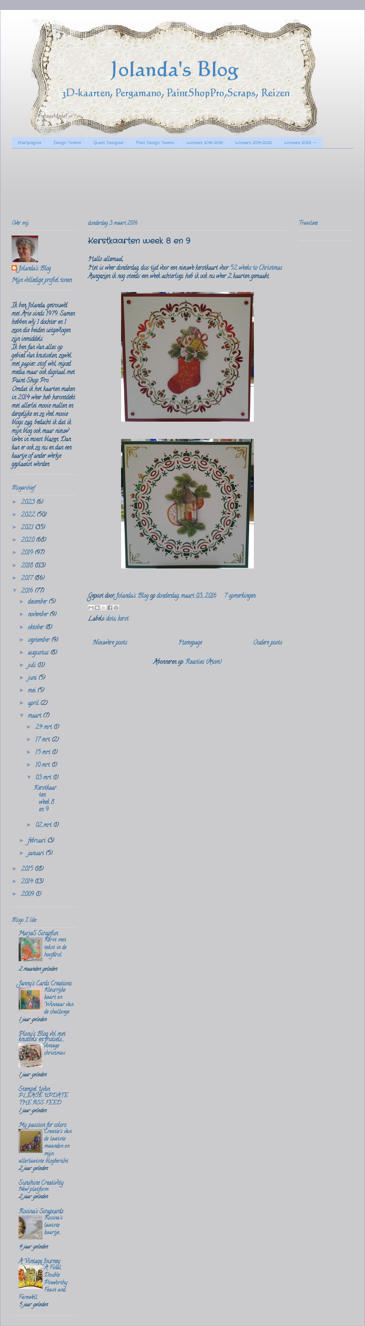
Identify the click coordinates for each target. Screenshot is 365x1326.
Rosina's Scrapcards (41, 1212)
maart (35, 716)
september (39, 640)
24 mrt (44, 727)
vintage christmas (54, 1050)
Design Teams (67, 143)
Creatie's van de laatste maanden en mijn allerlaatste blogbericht (45, 1147)
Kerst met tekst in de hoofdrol (55, 947)
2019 (28, 553)
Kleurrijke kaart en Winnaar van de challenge (58, 1001)
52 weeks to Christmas (256, 268)
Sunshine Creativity (41, 1183)
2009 (28, 894)
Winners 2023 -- (300, 143)
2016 (28, 591)
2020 (28, 540)
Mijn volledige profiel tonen (42, 280)
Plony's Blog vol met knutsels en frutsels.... (42, 1037)
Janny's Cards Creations (45, 984)
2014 (28, 882)
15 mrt (43, 753)
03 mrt (44, 778)
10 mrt (43, 765)
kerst (123, 619)
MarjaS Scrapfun (38, 934)
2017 (27, 578)
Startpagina (29, 143)
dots (110, 619)
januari (36, 854)
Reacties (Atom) (203, 662)
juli (32, 665)
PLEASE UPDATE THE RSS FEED (43, 1100)
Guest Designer (108, 143)
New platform (33, 1189)
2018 (28, 566)
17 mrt (43, 740)
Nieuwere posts (110, 643)
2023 (28, 502)
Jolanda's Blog (34, 269)
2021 (28, 528)
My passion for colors (42, 1125)
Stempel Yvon (34, 1089)
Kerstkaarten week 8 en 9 (139, 241)
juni (33, 678)
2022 (28, 515)
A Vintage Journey (39, 1262)
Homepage (190, 643)
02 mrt (44, 825)
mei (32, 691)
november (38, 615)
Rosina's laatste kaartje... (53, 1225)
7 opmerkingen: (240, 596)
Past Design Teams (155, 143)
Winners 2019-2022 (253, 143)
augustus (39, 653)
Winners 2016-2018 (204, 143)
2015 (28, 869)
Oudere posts (267, 643)
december (38, 602)
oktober (36, 628)
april (34, 703)
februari (37, 841)
